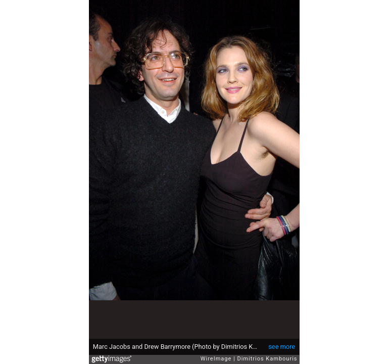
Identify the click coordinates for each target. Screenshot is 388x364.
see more (281, 346)
